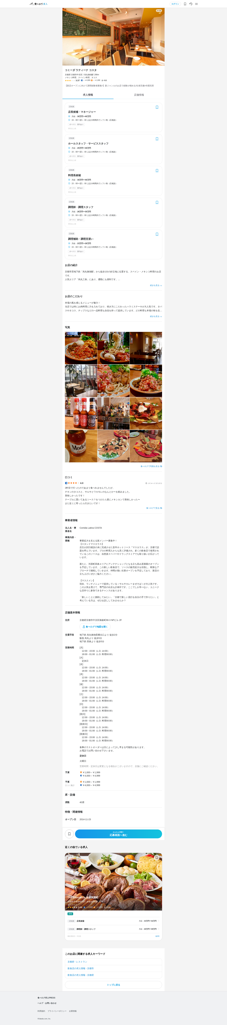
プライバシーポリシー (57, 1011)
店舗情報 (139, 94)
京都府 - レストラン (77, 961)
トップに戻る (113, 985)
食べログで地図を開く (97, 626)
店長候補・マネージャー (82, 112)
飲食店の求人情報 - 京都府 (81, 975)
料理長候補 (74, 175)
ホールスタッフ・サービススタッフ (88, 143)
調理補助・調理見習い (80, 239)
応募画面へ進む (119, 833)
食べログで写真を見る (150, 466)
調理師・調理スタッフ (80, 207)
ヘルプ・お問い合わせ (47, 1003)
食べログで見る (153, 508)
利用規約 (41, 1011)
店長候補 (80, 921)
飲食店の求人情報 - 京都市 (81, 968)
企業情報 (73, 1011)
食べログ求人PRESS (46, 998)
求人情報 (88, 94)
